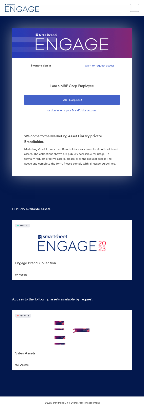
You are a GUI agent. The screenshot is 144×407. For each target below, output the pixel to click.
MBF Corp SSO (72, 100)
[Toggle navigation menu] (134, 8)
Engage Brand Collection (35, 263)
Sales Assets (25, 353)
